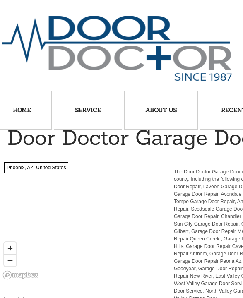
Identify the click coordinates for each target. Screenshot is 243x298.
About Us (161, 110)
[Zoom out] (10, 260)
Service (88, 110)
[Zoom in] (10, 248)
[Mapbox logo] (20, 275)
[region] (81, 220)
